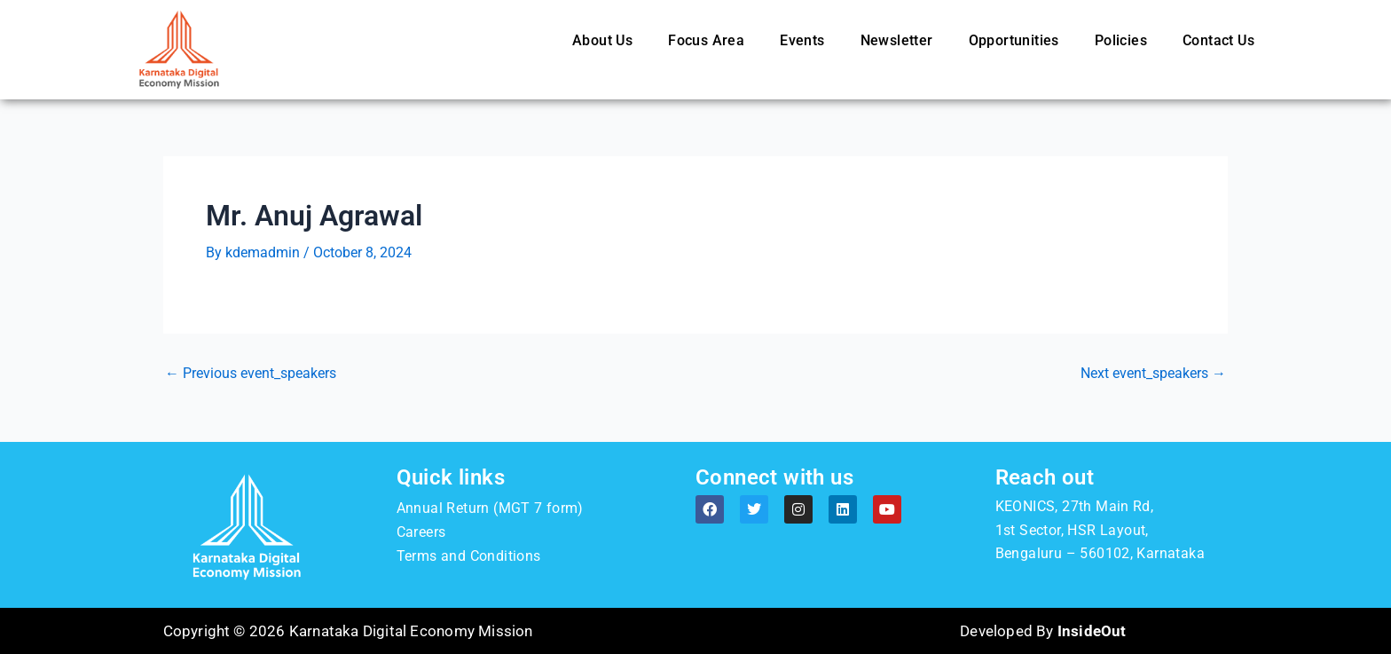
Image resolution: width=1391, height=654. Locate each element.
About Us (602, 40)
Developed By (1043, 631)
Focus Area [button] (706, 40)
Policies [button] (1121, 40)
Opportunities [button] (1014, 40)
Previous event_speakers (250, 373)
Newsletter (897, 40)
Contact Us (1218, 40)
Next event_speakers (1153, 373)
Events (802, 40)
